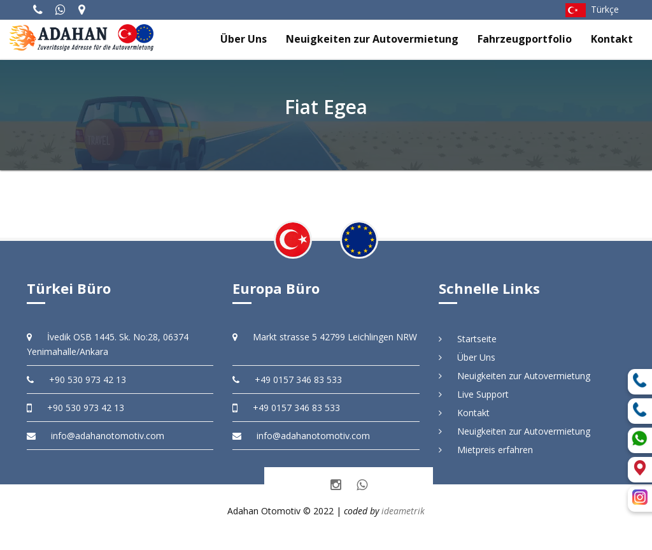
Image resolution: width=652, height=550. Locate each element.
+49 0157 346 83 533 (287, 379)
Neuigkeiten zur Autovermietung (372, 39)
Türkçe (592, 9)
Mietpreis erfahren (486, 450)
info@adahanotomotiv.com (95, 436)
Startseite (468, 339)
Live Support (474, 394)
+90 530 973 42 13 (76, 379)
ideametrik (403, 511)
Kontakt (612, 39)
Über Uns (243, 39)
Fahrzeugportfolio (525, 39)
